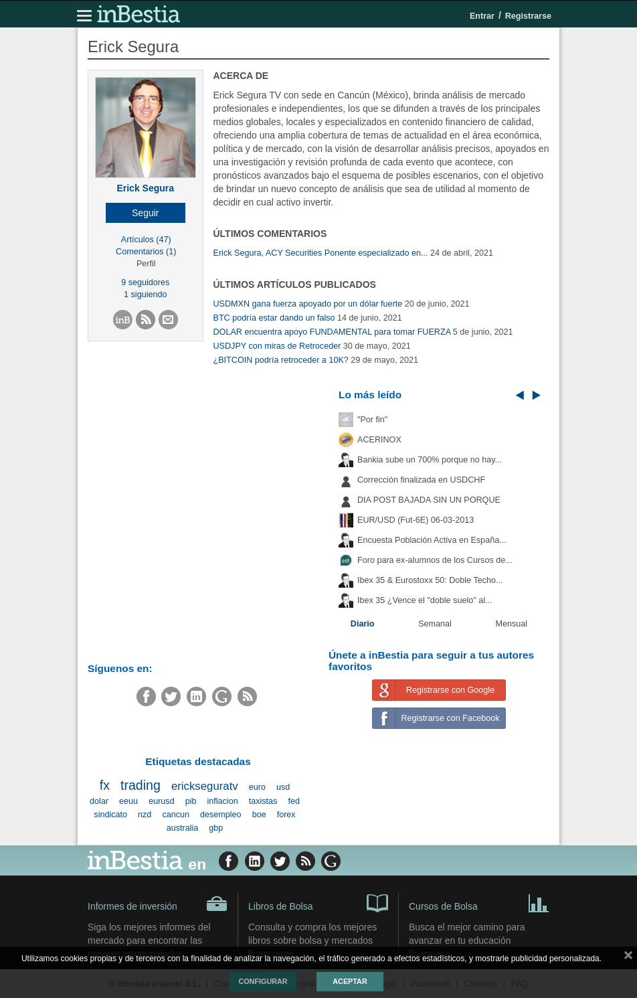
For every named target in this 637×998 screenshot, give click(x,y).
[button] (145, 213)
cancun (175, 814)
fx (105, 785)
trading (140, 785)
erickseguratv (204, 786)
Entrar (482, 16)
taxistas (263, 801)
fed (294, 801)
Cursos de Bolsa (479, 902)
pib (191, 801)
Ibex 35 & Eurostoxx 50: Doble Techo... (430, 580)
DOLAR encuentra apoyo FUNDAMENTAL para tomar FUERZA (332, 332)
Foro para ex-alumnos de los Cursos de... (435, 560)
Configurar (262, 981)
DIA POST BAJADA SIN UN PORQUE (428, 500)
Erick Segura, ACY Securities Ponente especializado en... (320, 253)
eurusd (162, 801)
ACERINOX (379, 439)
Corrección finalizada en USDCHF (421, 480)
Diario (363, 624)
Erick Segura (145, 188)
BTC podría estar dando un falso (274, 318)
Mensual (512, 624)
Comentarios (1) (146, 251)
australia (183, 828)
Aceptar (350, 981)
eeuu (128, 801)
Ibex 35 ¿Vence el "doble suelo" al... (424, 600)
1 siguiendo (145, 294)
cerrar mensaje (628, 958)
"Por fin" (372, 419)
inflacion (222, 801)
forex (286, 814)
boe (259, 814)
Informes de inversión (157, 904)
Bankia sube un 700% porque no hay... (429, 460)
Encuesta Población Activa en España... (432, 540)
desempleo (221, 814)
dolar (99, 801)
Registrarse (528, 16)
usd (283, 787)
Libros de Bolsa (318, 902)
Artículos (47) (146, 239)
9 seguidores (145, 282)
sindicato (110, 814)
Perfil (146, 263)
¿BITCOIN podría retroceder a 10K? (281, 360)
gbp (216, 828)
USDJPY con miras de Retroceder (277, 346)
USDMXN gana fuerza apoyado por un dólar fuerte (308, 304)
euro (257, 787)
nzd (144, 814)
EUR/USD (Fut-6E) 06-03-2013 (415, 520)
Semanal (435, 624)
